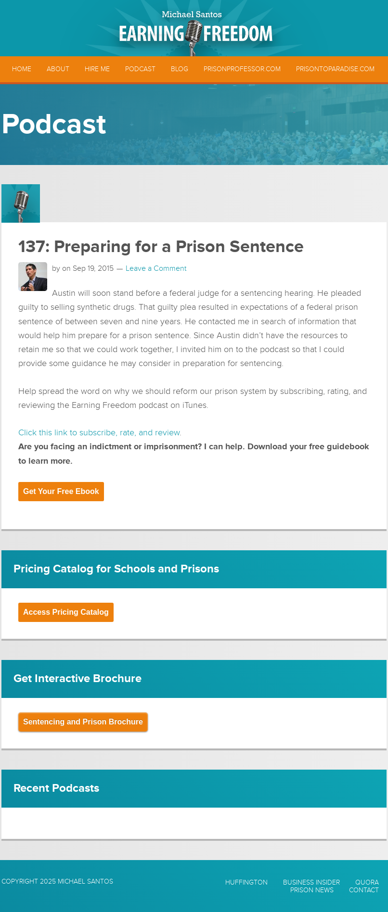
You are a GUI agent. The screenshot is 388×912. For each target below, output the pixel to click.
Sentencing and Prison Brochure (83, 722)
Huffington (246, 882)
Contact (364, 890)
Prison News (312, 890)
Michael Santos (85, 881)
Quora (367, 882)
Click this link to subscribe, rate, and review (99, 432)
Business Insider (311, 882)
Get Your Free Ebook (61, 491)
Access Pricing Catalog (66, 612)
